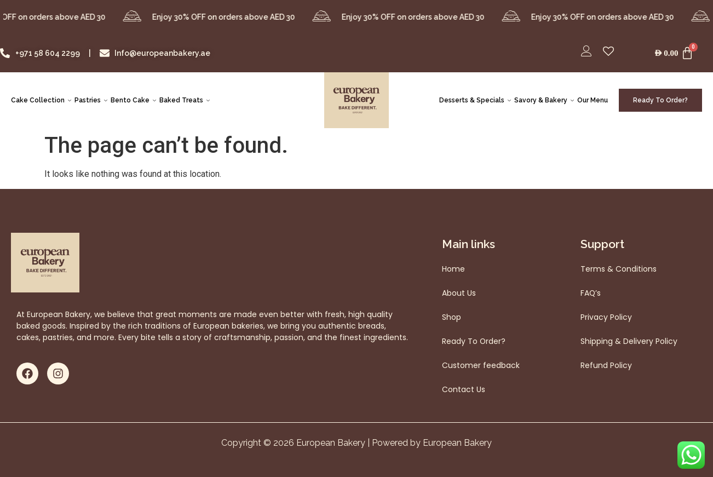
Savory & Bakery (544, 100)
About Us (459, 293)
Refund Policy (606, 365)
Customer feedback (481, 365)
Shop (451, 317)
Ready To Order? (474, 341)
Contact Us (463, 389)
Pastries (90, 100)
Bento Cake (133, 100)
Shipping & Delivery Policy (628, 341)
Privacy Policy (606, 317)
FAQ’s (590, 293)
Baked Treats (184, 100)
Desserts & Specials (475, 100)
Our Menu (592, 100)
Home (453, 268)
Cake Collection (41, 100)
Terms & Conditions (618, 268)
